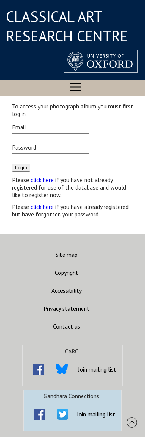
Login (21, 167)
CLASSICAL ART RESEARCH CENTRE (67, 26)
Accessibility (66, 290)
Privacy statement (66, 308)
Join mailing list (97, 369)
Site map (67, 254)
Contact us (66, 326)
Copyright (66, 272)
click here (42, 180)
